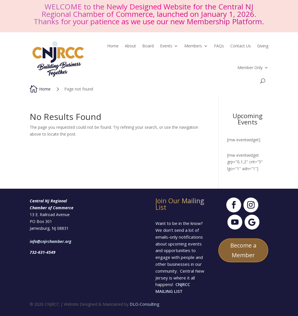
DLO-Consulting (144, 304)
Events (166, 46)
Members (193, 46)
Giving (262, 46)
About (130, 46)
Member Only (250, 67)
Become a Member (243, 250)
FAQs (219, 46)
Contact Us (240, 46)
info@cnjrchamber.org (50, 241)
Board (148, 46)
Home (113, 46)
